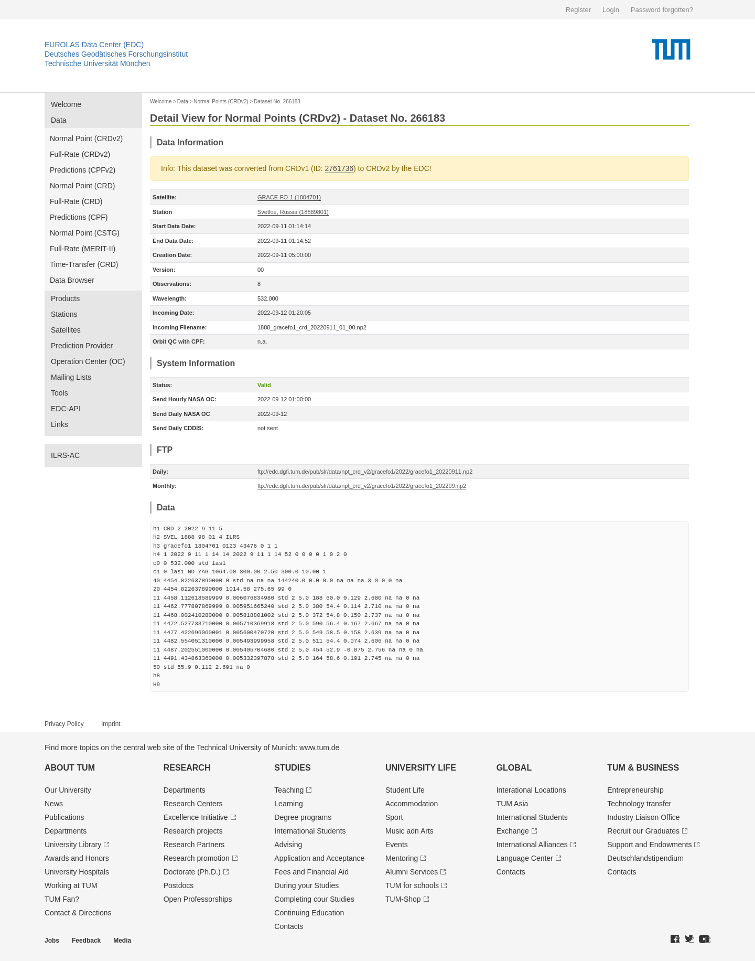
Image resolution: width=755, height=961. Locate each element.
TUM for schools (412, 885)
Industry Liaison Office (643, 817)
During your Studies (306, 885)
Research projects (193, 831)
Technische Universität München (97, 63)
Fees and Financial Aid (311, 872)
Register (578, 10)
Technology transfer (639, 803)
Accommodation (411, 803)
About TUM (70, 767)
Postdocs (179, 885)
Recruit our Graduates (643, 831)
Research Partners (194, 844)
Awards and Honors (77, 858)
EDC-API (66, 408)
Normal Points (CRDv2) (220, 101)
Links (59, 424)
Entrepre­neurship (635, 790)
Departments (66, 831)
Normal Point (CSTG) (85, 233)
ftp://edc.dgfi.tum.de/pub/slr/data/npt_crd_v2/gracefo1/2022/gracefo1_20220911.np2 (364, 471)
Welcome (66, 104)
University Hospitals (77, 872)
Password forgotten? (662, 10)
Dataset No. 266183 (277, 101)
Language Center (525, 858)
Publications (64, 817)
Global (514, 767)
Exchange (513, 831)
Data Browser (72, 280)
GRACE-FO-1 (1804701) (289, 197)
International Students (310, 831)
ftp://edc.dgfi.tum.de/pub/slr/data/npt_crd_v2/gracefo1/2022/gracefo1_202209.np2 (361, 486)
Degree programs (302, 817)
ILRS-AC (65, 455)
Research (187, 767)
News (54, 803)
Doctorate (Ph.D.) (192, 872)
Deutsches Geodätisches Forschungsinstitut (116, 54)
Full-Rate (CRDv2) (80, 154)
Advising (288, 844)
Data (59, 120)
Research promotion (197, 858)
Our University (68, 790)
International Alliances (532, 844)
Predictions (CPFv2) (82, 170)
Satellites (66, 330)
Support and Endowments (649, 844)
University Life (420, 767)
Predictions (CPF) (78, 217)
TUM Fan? (62, 899)
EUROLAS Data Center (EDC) (94, 44)
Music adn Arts (409, 831)
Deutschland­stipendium (645, 858)
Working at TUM (71, 885)
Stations (64, 314)
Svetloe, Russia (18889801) (293, 212)
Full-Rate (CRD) (76, 201)
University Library (73, 844)
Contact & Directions (78, 913)
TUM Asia (512, 803)
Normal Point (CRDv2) (86, 138)
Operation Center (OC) (88, 361)
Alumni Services (411, 872)
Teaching (289, 790)
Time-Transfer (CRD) (84, 264)
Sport (394, 817)
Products (65, 298)
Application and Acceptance (319, 858)
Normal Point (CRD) (82, 185)
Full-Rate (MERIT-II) (82, 248)
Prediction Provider (82, 345)
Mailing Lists (71, 377)
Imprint (111, 724)
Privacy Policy (64, 724)
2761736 (339, 168)
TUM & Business (643, 767)
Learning (288, 803)
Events (396, 844)
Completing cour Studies (314, 899)
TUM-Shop (403, 899)
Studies (292, 767)
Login (610, 10)
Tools (59, 393)
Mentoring (401, 858)
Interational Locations (531, 790)
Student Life (405, 790)
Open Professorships (198, 899)
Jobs (52, 940)
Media (122, 940)
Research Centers (193, 803)
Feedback (86, 940)
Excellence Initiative (196, 817)
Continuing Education (309, 913)
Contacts (288, 926)
